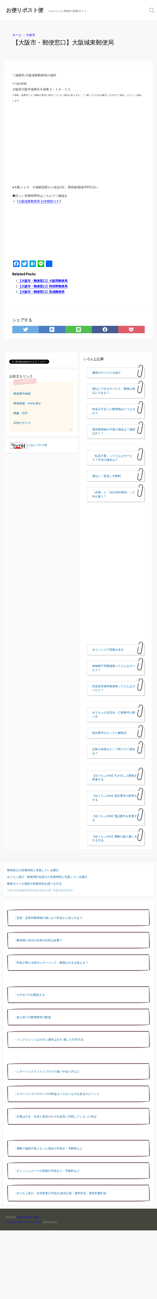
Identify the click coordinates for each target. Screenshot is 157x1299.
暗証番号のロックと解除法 (109, 733)
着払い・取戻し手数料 (106, 476)
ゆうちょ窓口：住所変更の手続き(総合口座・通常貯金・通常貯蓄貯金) (62, 1193)
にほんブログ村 (28, 445)
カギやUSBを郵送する (31, 994)
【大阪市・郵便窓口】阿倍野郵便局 (42, 286)
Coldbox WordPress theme (24, 1222)
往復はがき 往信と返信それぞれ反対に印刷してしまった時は (57, 1116)
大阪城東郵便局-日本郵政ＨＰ (38, 201)
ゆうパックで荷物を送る (108, 649)
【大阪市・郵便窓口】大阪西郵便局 (42, 281)
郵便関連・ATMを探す (27, 403)
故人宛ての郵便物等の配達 (34, 1017)
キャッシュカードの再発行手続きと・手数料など (48, 1170)
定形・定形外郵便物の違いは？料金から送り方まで (49, 917)
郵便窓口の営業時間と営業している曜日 (33, 870)
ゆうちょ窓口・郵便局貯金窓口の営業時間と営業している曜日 (47, 877)
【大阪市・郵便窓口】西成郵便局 (41, 292)
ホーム (17, 35)
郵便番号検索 (22, 393)
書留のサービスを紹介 (106, 372)
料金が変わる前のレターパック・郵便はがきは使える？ (52, 962)
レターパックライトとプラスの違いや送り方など (48, 1071)
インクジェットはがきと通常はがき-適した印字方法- (50, 1039)
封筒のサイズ (22, 423)
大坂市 (30, 35)
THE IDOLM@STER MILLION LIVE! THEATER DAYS (40, 890)
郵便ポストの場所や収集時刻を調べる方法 (34, 883)
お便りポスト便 (27, 1217)
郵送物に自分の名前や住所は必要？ (39, 940)
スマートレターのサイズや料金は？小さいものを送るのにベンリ (58, 1093)
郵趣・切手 (20, 413)
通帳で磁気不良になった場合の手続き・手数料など (49, 1148)
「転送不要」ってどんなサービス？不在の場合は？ (112, 458)
